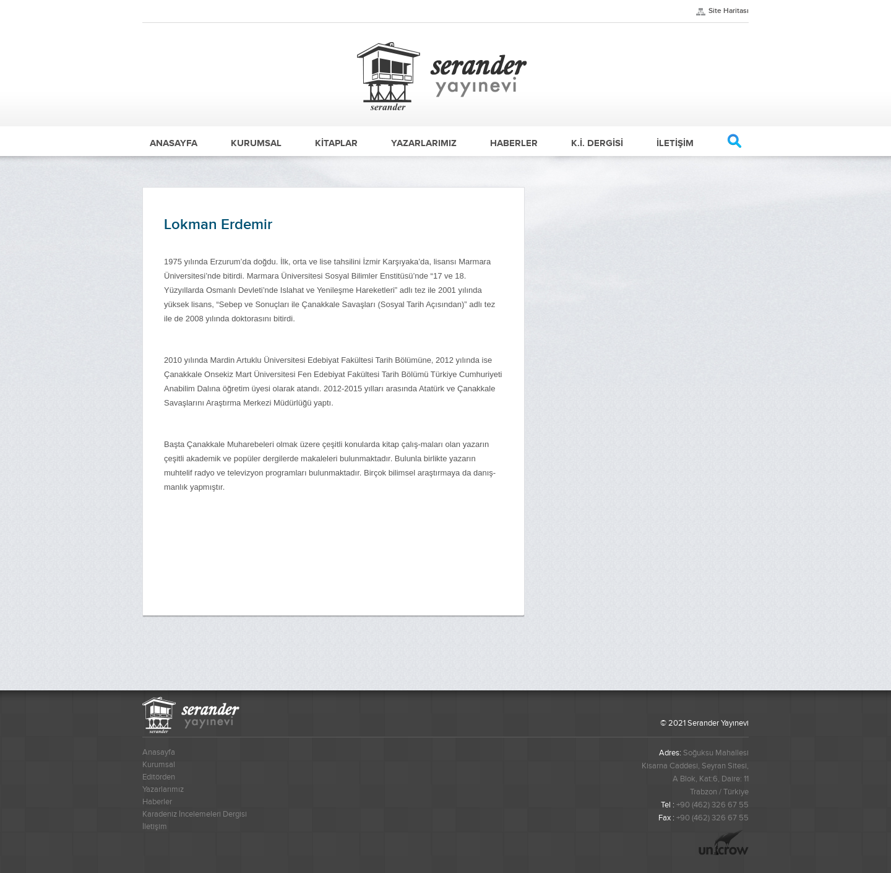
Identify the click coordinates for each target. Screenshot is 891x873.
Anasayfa (158, 752)
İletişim (154, 826)
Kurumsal (158, 764)
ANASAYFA (173, 143)
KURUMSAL (256, 143)
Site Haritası (728, 11)
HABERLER (514, 143)
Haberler (157, 801)
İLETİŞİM (675, 143)
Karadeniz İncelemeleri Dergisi (194, 814)
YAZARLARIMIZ (424, 143)
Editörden (158, 777)
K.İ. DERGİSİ (597, 143)
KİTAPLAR (336, 143)
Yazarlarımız (163, 789)
